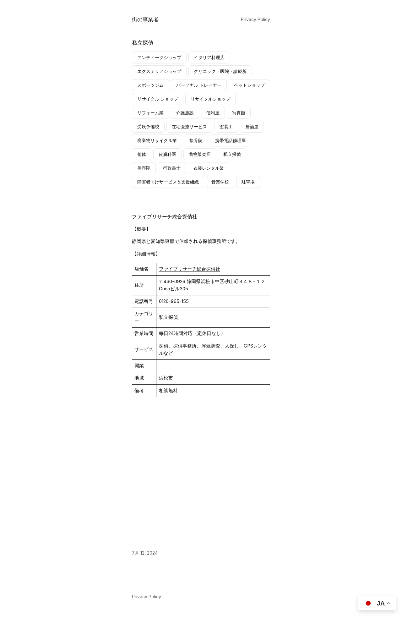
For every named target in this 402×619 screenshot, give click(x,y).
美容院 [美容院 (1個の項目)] (143, 168)
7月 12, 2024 (145, 553)
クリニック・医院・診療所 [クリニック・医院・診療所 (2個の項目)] (220, 71)
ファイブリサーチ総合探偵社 (164, 216)
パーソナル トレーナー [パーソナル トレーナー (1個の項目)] (198, 85)
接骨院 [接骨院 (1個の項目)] (196, 140)
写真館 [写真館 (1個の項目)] (238, 112)
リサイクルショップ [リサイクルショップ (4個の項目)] (210, 98)
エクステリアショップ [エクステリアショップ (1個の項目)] (159, 71)
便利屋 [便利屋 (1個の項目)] (213, 112)
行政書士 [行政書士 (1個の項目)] (172, 168)
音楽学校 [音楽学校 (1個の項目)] (220, 181)
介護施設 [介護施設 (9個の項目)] (185, 112)
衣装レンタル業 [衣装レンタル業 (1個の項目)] (208, 168)
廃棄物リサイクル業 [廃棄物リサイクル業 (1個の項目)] (157, 140)
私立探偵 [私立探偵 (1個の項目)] (232, 154)
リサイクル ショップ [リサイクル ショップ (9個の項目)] (157, 98)
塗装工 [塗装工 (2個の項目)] (226, 126)
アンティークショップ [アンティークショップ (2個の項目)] (159, 57)
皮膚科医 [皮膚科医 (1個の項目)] (167, 154)
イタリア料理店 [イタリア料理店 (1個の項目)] (209, 57)
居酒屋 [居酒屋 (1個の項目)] (251, 126)
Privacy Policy (255, 19)
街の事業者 (145, 19)
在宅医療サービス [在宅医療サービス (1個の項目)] (189, 126)
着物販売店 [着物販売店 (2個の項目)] (200, 154)
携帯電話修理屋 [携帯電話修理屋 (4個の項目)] (230, 140)
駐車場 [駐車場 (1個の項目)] (248, 181)
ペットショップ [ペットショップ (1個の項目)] (249, 85)
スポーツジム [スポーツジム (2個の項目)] (150, 85)
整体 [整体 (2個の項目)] (141, 154)
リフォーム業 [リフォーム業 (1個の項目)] (150, 112)
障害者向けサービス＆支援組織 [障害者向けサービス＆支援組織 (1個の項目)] (168, 181)
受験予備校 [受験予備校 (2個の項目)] (148, 126)
